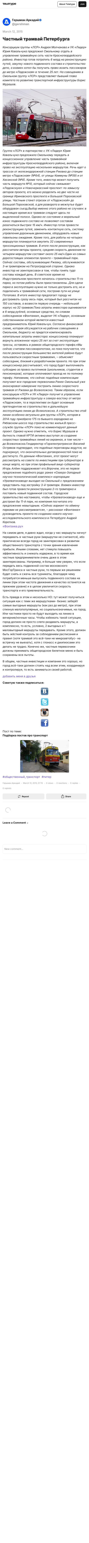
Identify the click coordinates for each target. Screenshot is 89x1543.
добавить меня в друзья (19, 676)
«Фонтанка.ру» (13, 526)
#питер (46, 776)
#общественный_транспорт (21, 776)
